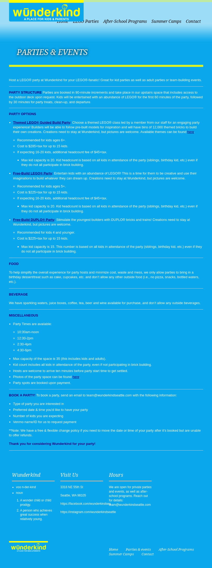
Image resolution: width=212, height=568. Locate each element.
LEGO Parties (86, 21)
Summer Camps (166, 21)
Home (113, 549)
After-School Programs (125, 21)
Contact (193, 21)
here (190, 132)
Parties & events (138, 549)
